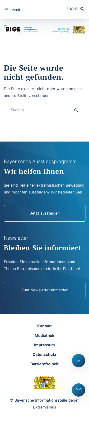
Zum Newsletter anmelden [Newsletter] (44, 290)
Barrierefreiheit (44, 364)
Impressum (44, 345)
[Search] (76, 110)
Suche (72, 9)
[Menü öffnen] (12, 10)
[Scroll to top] (78, 360)
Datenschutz (44, 354)
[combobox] (36, 110)
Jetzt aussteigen (45, 213)
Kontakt (44, 326)
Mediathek (44, 335)
